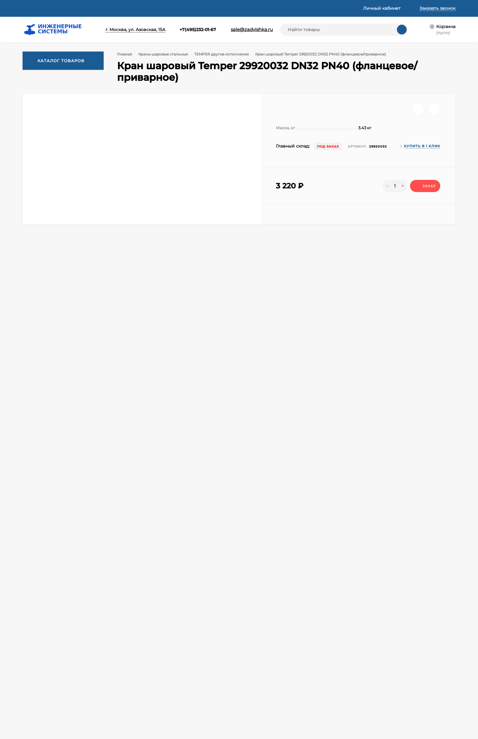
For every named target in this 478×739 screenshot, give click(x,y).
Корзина (143, 659)
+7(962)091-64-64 (91, 621)
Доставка (69, 8)
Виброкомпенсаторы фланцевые (369, 689)
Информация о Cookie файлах (167, 727)
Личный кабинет (152, 666)
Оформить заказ (152, 674)
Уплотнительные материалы (364, 704)
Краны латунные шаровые (361, 674)
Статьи (120, 8)
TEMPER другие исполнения (224, 54)
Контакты (251, 8)
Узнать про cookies (67, 721)
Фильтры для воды (260, 712)
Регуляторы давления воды (270, 704)
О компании (36, 8)
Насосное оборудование (267, 720)
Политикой (96, 692)
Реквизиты (216, 8)
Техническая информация (166, 8)
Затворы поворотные (263, 697)
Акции (246, 659)
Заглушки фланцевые (263, 727)
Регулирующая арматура (267, 674)
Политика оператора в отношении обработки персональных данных (173, 684)
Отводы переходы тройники (364, 712)
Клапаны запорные (353, 666)
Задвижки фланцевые (264, 689)
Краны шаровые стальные (164, 54)
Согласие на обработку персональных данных (177, 696)
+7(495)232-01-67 (187, 29)
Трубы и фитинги (351, 727)
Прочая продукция (353, 720)
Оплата (96, 8)
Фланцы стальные (259, 666)
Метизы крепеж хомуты (358, 697)
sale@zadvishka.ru (246, 29)
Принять (25, 721)
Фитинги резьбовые (355, 659)
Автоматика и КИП (260, 681)
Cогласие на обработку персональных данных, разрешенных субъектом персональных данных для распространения (177, 713)
